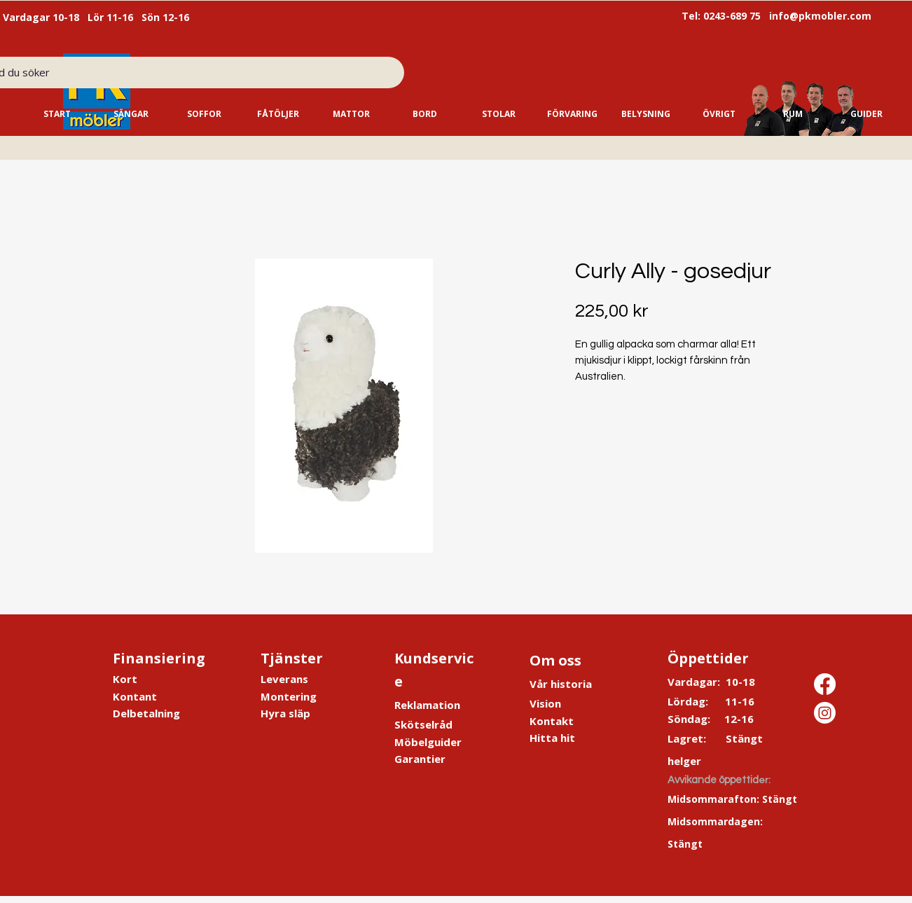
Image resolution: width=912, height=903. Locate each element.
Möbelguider (428, 742)
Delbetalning (146, 713)
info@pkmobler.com (820, 15)
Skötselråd (423, 724)
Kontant (135, 696)
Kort (125, 679)
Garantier (419, 759)
